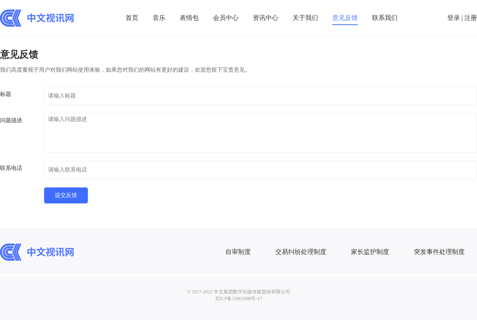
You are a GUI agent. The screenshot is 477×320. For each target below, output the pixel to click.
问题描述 (11, 120)
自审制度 (238, 251)
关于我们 (305, 17)
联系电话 (11, 168)
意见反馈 (345, 17)
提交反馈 (66, 195)
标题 (5, 94)
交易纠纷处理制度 (300, 251)
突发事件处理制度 (439, 251)
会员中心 (225, 17)
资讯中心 (265, 17)
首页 (132, 17)
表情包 (189, 17)
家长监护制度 (370, 251)
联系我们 (385, 17)
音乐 (159, 17)
